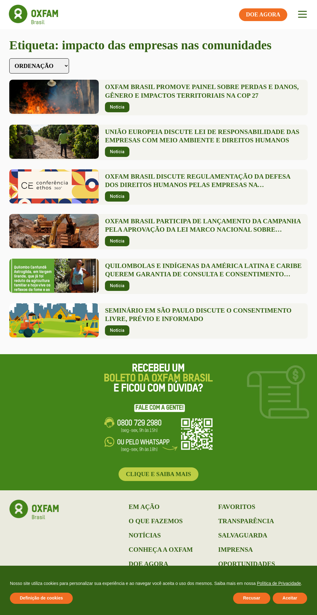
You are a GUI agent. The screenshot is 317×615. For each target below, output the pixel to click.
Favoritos (236, 506)
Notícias (145, 535)
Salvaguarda (242, 535)
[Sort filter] (39, 66)
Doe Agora (148, 564)
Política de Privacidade (279, 583)
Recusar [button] (251, 597)
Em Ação (144, 506)
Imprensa (235, 549)
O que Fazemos (156, 521)
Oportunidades (246, 564)
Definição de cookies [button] (41, 597)
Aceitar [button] (290, 597)
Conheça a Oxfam (161, 549)
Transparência (246, 521)
